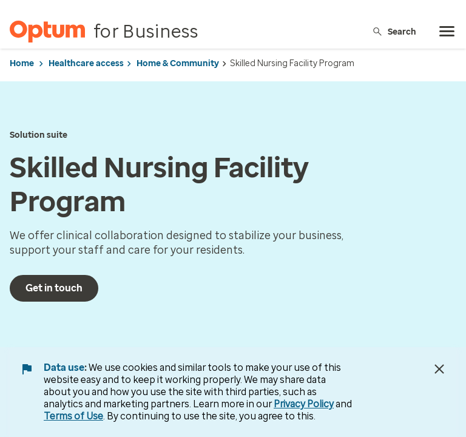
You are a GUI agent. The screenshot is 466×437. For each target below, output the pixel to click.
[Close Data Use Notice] (439, 369)
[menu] (447, 31)
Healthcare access (86, 63)
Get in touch (54, 288)
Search (394, 31)
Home (22, 63)
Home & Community (178, 63)
